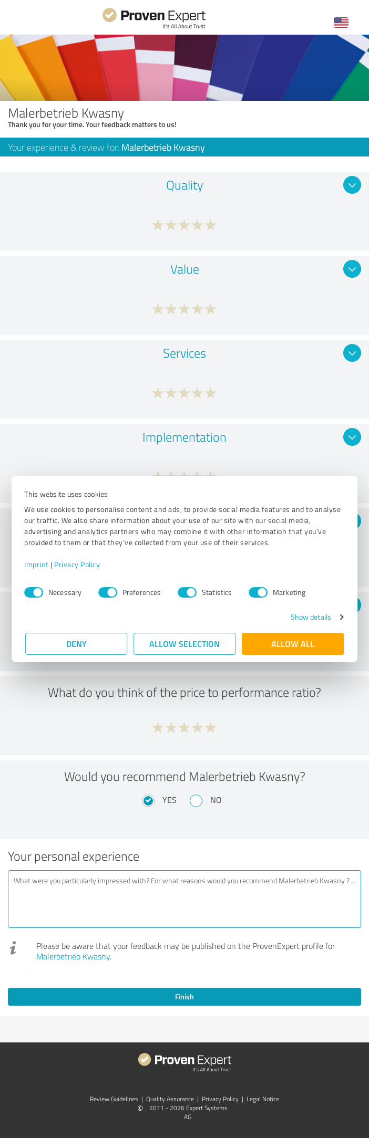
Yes (169, 800)
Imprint (37, 564)
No (216, 800)
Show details (310, 617)
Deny (76, 644)
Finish (184, 996)
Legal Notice (263, 1098)
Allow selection (184, 644)
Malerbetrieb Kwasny (73, 956)
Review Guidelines (114, 1098)
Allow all (292, 644)
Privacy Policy (78, 564)
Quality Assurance (170, 1098)
